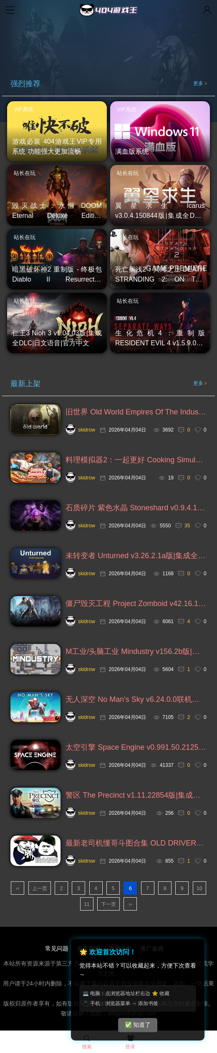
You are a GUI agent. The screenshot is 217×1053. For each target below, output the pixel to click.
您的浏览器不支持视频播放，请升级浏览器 (108, 41)
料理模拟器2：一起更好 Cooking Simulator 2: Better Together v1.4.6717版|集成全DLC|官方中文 (136, 460)
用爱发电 (120, 948)
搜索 (87, 1043)
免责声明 (88, 948)
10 (199, 888)
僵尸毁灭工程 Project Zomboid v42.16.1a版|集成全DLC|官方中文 (136, 603)
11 (86, 904)
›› (130, 904)
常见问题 (56, 948)
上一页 (39, 888)
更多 (199, 83)
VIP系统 (23, 109)
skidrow (80, 430)
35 (187, 526)
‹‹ (17, 888)
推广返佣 (152, 948)
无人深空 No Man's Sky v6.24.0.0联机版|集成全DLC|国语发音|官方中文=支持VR (136, 699)
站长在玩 (24, 173)
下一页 (108, 904)
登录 (130, 1043)
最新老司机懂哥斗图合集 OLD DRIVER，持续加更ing (136, 843)
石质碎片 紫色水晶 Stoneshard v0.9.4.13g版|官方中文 (136, 508)
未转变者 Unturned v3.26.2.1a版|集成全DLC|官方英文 (136, 555)
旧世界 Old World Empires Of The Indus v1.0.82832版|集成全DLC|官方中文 (136, 412)
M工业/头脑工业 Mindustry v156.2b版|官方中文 (136, 651)
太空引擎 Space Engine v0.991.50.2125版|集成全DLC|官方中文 (136, 747)
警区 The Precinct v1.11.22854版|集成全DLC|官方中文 (136, 795)
